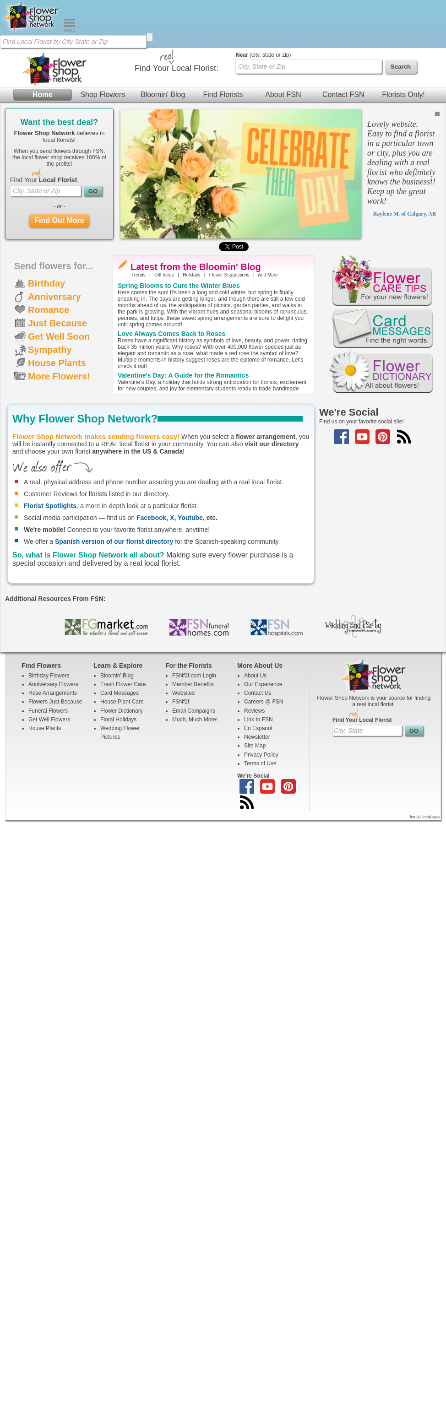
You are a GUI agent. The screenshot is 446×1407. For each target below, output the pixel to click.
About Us (255, 675)
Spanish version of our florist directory (114, 541)
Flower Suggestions (229, 274)
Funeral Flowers (48, 711)
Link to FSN (258, 719)
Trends (138, 274)
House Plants (57, 363)
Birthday (46, 283)
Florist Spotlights (50, 505)
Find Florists (223, 94)
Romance (48, 310)
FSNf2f (180, 701)
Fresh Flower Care (123, 684)
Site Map (255, 745)
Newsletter (257, 737)
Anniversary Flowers (53, 684)
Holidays (191, 274)
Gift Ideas (164, 274)
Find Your (43, 180)
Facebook (151, 517)
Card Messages (119, 693)
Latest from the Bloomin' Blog (196, 267)
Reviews (254, 711)
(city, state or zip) (263, 55)
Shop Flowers (102, 94)
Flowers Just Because (55, 701)
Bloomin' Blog (163, 94)
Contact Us (257, 693)
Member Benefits (193, 684)
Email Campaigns (193, 711)
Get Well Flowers (49, 719)
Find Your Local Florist (362, 720)
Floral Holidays (118, 719)
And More (267, 274)
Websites (183, 693)
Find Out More (59, 220)
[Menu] (69, 30)
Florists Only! (403, 94)
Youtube (190, 517)
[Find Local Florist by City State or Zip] (73, 41)
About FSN (283, 94)
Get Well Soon (59, 336)
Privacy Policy (261, 755)
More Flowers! (59, 376)
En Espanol (258, 728)
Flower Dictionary (121, 711)
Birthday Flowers (48, 675)
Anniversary (54, 297)
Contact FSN (343, 94)
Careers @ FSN (263, 701)
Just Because (57, 323)
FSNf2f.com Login (194, 675)
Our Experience (263, 684)
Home (43, 94)
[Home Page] (31, 30)
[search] (149, 37)
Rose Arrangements (52, 693)
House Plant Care (122, 701)
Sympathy (50, 350)
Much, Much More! (195, 719)
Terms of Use (260, 763)
